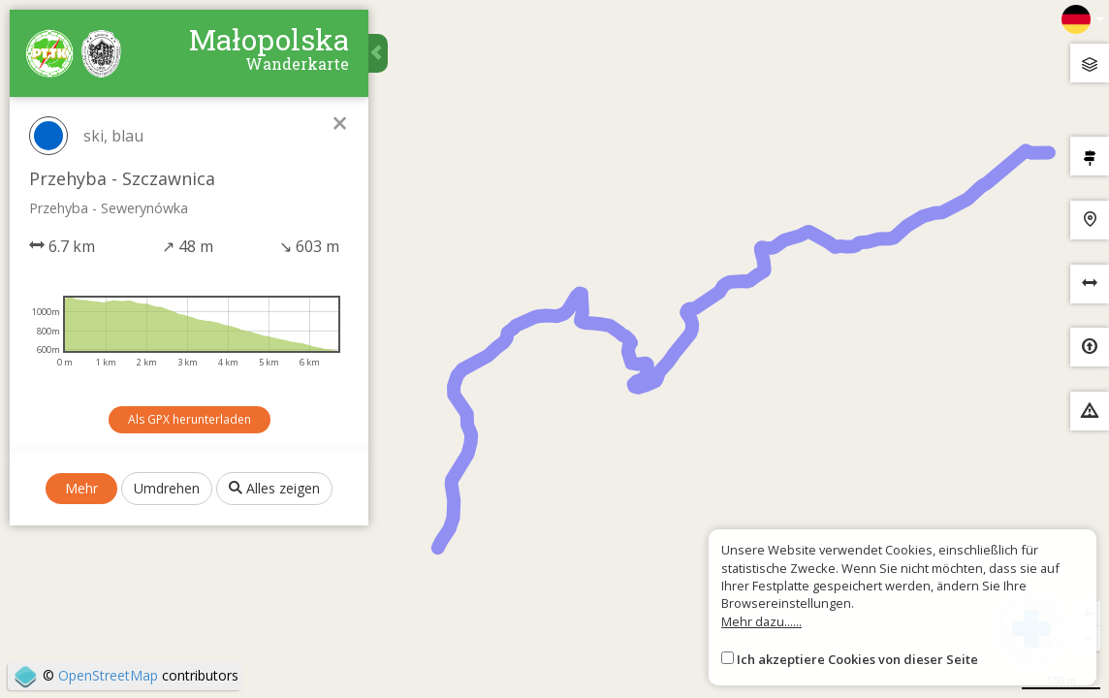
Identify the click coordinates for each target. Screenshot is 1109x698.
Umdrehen (167, 488)
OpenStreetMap (108, 675)
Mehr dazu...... (761, 621)
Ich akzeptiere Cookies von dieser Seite (857, 659)
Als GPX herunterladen (189, 419)
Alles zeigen (274, 488)
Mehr (81, 488)
